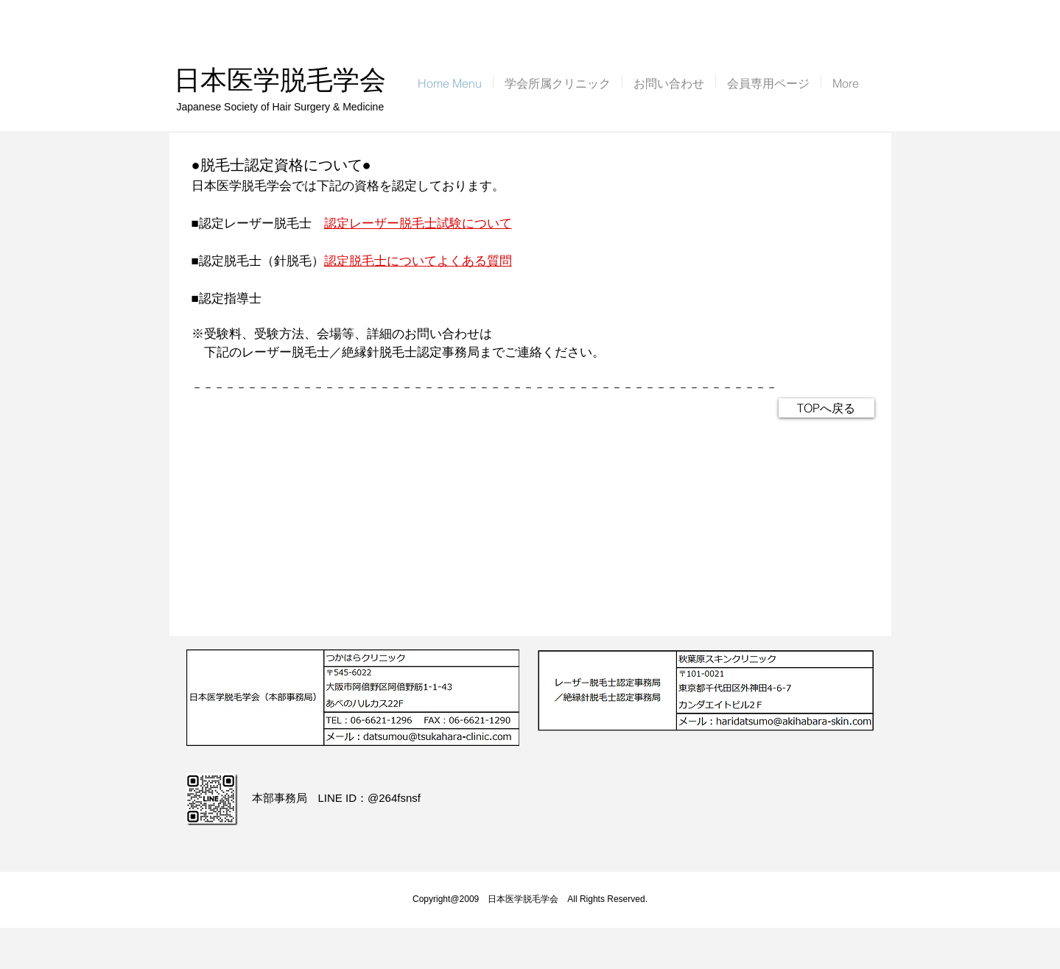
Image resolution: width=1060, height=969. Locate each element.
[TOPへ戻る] (826, 407)
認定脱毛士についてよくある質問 (418, 261)
